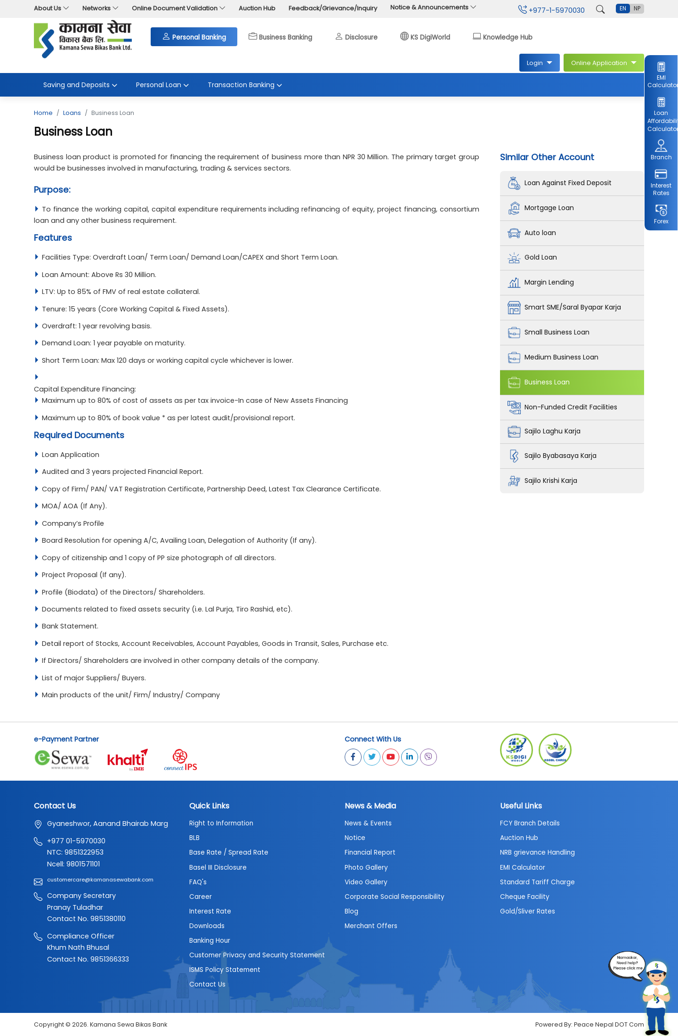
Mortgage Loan (542, 208)
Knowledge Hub (503, 36)
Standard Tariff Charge (537, 882)
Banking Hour (209, 941)
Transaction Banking (245, 85)
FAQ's (198, 882)
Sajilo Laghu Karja (545, 432)
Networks (100, 8)
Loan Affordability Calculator (660, 114)
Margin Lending (542, 283)
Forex (661, 214)
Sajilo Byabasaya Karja (555, 456)
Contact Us (207, 985)
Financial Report (370, 853)
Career (200, 897)
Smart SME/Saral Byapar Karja (566, 308)
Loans (72, 113)
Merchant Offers (371, 926)
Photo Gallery (366, 868)
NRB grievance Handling (537, 853)
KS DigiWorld (425, 36)
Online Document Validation (179, 8)
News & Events (368, 823)
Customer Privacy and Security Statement (257, 955)
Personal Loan (162, 85)
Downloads (207, 926)
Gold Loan (533, 258)
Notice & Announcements (433, 7)
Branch (661, 150)
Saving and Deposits (80, 85)
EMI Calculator (660, 74)
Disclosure (356, 36)
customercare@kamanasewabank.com (100, 880)
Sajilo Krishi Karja (544, 481)
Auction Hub (257, 8)
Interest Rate (210, 911)
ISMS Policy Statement (224, 970)
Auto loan (533, 233)
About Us (51, 8)
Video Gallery (366, 882)
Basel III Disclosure (218, 868)
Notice (355, 838)
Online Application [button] (600, 63)
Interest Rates (661, 182)
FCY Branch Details (530, 823)
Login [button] (535, 63)
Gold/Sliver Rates (527, 911)
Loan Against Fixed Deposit (562, 183)
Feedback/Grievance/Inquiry (333, 8)
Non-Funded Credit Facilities (564, 408)
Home (43, 113)
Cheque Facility (524, 897)
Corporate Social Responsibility (394, 897)
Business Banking (280, 36)
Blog (351, 911)
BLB (194, 838)
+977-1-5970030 (551, 10)
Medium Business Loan (555, 358)
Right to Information (221, 823)
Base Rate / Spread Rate (228, 853)
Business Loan (540, 383)
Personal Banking (194, 36)
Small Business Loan (550, 333)
